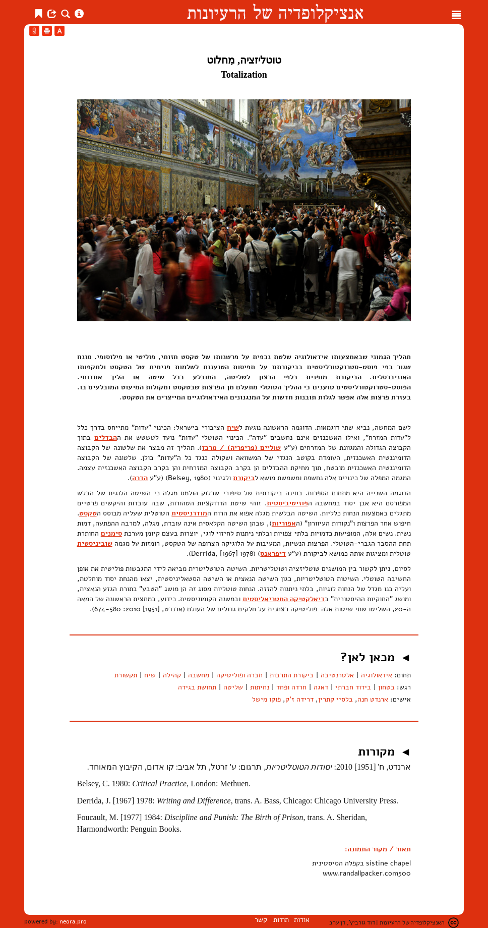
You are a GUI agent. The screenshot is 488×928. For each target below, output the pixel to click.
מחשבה (198, 675)
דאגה (321, 687)
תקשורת (125, 675)
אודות (302, 919)
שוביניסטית (94, 543)
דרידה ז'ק (299, 699)
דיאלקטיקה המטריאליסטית (283, 599)
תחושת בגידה (197, 687)
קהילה (172, 675)
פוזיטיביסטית (287, 503)
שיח (233, 427)
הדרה (140, 478)
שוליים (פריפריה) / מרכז (241, 447)
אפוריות (284, 523)
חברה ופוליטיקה (239, 675)
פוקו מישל (266, 699)
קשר (261, 919)
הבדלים (105, 437)
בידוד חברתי (353, 687)
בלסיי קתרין (335, 699)
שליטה (233, 687)
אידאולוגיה (376, 675)
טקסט (88, 513)
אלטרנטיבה (337, 675)
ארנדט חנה (372, 699)
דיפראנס (273, 553)
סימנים (111, 533)
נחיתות (259, 687)
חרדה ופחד (291, 687)
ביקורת (244, 478)
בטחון (386, 687)
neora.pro (73, 921)
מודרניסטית (189, 513)
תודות (281, 919)
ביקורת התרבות (292, 675)
